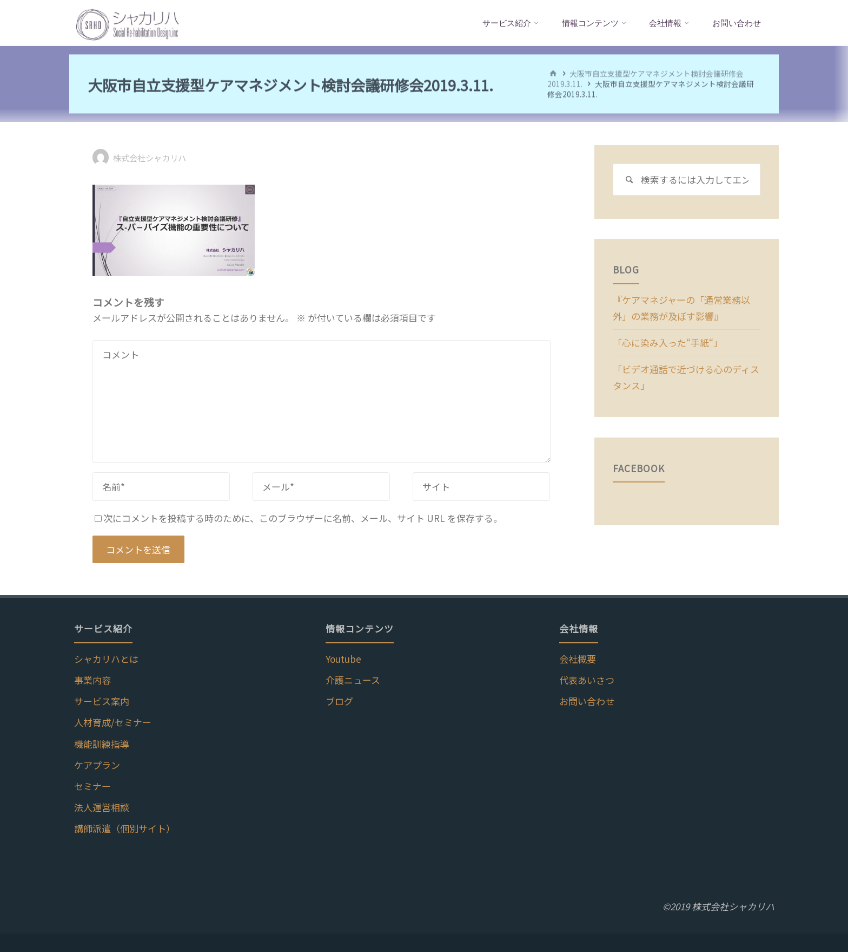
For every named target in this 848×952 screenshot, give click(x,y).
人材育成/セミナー (112, 722)
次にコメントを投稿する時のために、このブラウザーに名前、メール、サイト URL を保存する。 (298, 518)
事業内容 (92, 680)
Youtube (343, 659)
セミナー (92, 786)
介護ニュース (353, 680)
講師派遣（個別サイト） (124, 828)
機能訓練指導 (101, 744)
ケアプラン (97, 765)
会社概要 (577, 659)
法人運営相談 (101, 807)
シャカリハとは (106, 659)
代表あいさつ (586, 680)
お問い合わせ (586, 701)
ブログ (339, 701)
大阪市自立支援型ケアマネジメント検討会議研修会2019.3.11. (645, 78)
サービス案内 (101, 701)
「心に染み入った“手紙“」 (668, 342)
